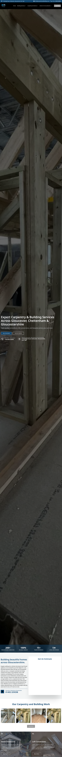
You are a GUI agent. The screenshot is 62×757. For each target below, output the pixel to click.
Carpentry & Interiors (32, 5)
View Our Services (18, 333)
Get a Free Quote (6, 333)
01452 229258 (58, 1)
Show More (31, 726)
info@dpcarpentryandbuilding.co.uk (42, 1)
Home (14, 5)
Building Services (21, 5)
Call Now (57, 5)
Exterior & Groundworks (46, 5)
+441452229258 (9, 339)
